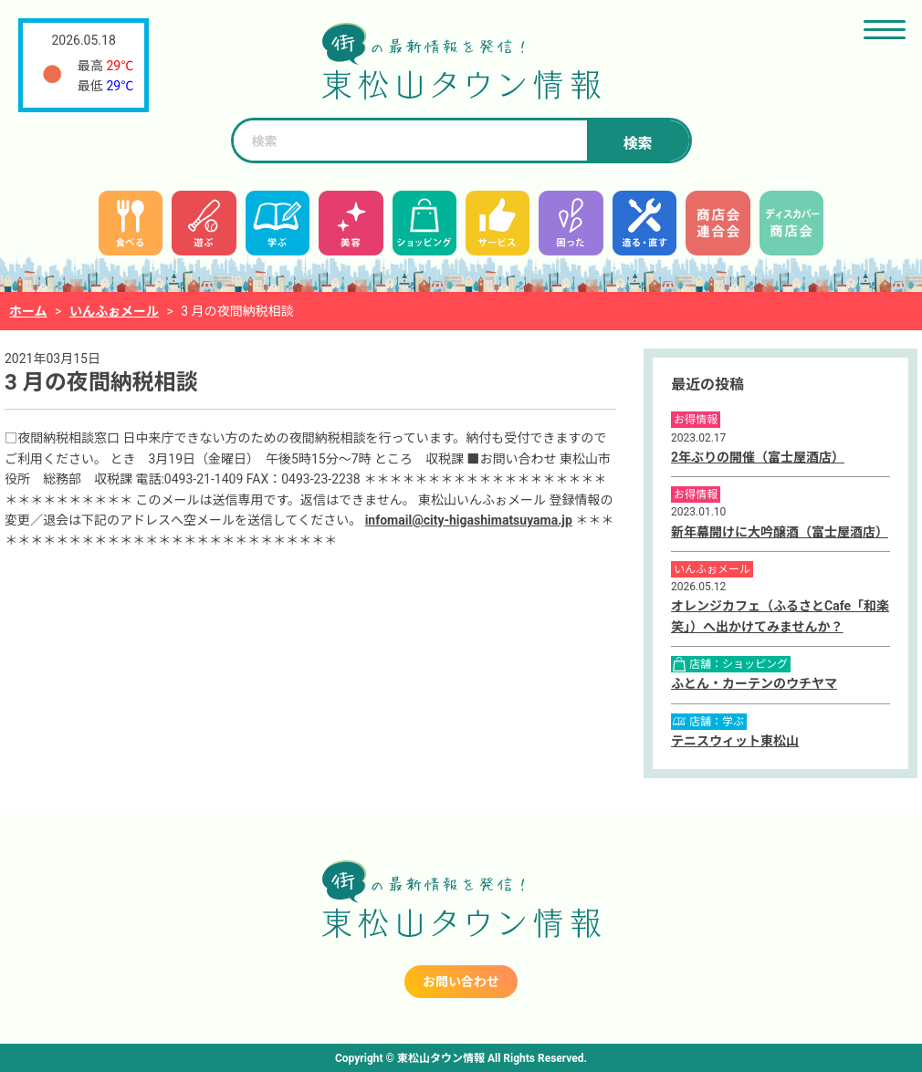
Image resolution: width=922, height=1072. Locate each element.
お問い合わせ (461, 981)
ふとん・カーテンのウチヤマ (754, 683)
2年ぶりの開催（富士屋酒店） (757, 457)
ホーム (28, 311)
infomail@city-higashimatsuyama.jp (468, 520)
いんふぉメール (114, 311)
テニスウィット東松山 (735, 741)
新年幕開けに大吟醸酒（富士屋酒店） (779, 532)
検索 (637, 143)
